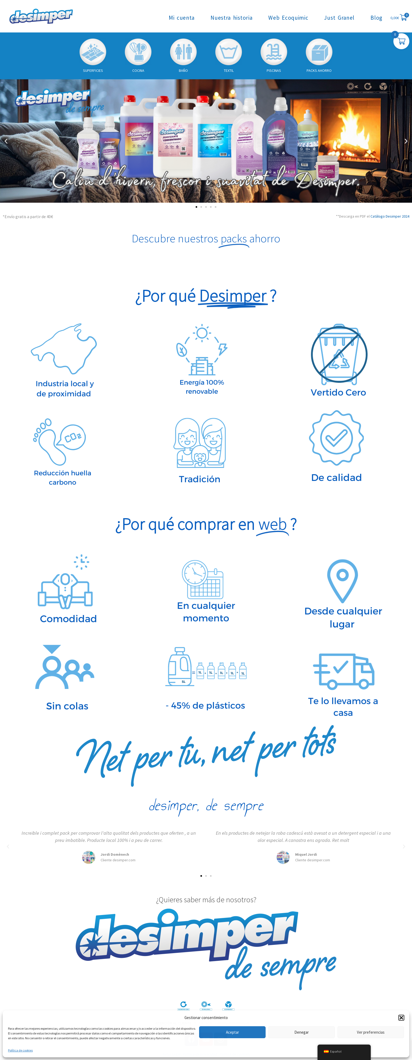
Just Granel (339, 17)
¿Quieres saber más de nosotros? (206, 899)
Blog (376, 17)
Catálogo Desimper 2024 (389, 216)
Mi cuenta (182, 17)
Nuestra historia (231, 17)
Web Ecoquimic (288, 17)
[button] (401, 1017)
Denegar (301, 1032)
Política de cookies (20, 1050)
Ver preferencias (371, 1032)
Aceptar (232, 1032)
